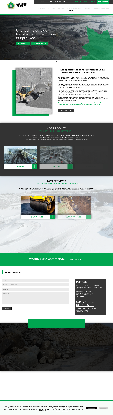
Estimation (103, 2)
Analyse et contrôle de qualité (74, 9)
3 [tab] (59, 61)
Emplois (77, 2)
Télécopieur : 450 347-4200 (85, 293)
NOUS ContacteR (76, 258)
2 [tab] (56, 61)
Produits (51, 9)
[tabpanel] (56, 37)
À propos (41, 9)
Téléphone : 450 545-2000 (85, 291)
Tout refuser (103, 408)
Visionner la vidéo (39, 43)
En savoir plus (23, 43)
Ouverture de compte (100, 9)
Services (60, 9)
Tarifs (87, 9)
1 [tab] (54, 61)
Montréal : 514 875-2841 (84, 294)
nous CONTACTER (67, 110)
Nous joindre (89, 2)
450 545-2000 (47, 2)
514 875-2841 (60, 2)
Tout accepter (91, 408)
